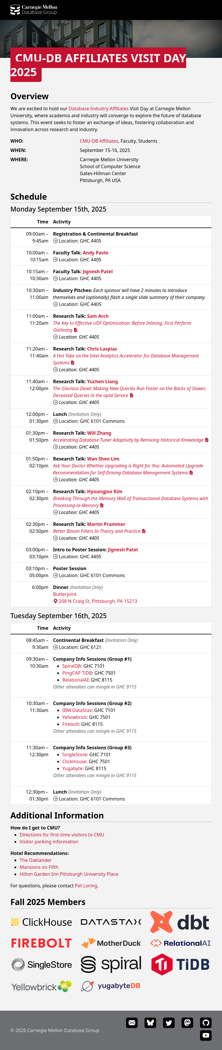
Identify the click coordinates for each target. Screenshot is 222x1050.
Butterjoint (65, 594)
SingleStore (74, 754)
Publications (119, 10)
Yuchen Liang (102, 381)
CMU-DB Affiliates (99, 141)
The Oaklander (35, 860)
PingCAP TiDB (77, 673)
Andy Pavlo (95, 252)
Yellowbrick (74, 717)
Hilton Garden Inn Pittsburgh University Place (69, 874)
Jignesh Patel (98, 271)
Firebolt (70, 724)
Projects (91, 10)
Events (181, 10)
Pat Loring (86, 885)
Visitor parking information (49, 841)
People (71, 10)
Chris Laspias (102, 349)
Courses (146, 10)
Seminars (202, 10)
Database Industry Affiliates (99, 108)
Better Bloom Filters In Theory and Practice (99, 531)
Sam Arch (98, 316)
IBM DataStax (77, 710)
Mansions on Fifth (39, 867)
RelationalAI (75, 680)
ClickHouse (74, 761)
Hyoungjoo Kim (104, 491)
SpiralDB (71, 666)
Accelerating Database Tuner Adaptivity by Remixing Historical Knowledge (131, 440)
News (164, 10)
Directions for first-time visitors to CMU (62, 834)
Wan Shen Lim (103, 459)
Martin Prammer (106, 524)
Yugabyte (72, 768)
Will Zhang (99, 433)
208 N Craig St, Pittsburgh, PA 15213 (95, 601)
